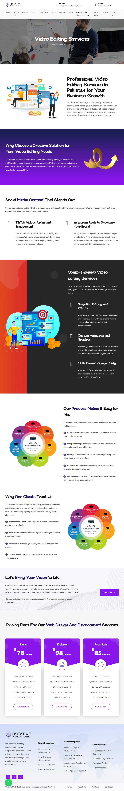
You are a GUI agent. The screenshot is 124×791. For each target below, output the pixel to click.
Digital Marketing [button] (28, 12)
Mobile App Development (74, 771)
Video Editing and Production (82, 14)
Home (9, 12)
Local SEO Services (46, 764)
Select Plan (23, 706)
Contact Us (114, 14)
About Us (16, 14)
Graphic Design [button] (66, 12)
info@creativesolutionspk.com (70, 6)
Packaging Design (100, 763)
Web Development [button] (47, 12)
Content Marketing (46, 769)
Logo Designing (99, 767)
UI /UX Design (96, 14)
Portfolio (105, 12)
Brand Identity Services (103, 758)
